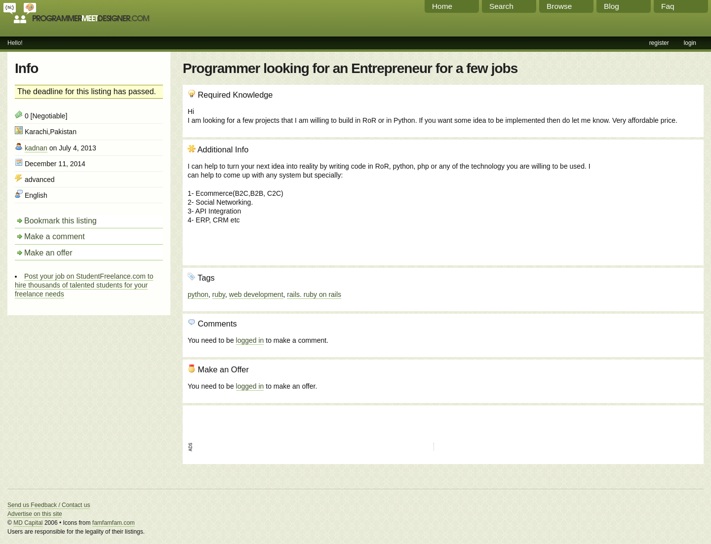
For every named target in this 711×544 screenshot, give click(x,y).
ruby (218, 294)
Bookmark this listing (60, 221)
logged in (250, 340)
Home (442, 6)
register (659, 42)
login (690, 42)
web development (256, 294)
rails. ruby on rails (314, 294)
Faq (667, 6)
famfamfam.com (113, 522)
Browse (559, 6)
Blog (611, 6)
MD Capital (27, 522)
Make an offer (48, 253)
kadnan (36, 148)
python (198, 294)
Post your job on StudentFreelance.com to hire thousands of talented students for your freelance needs (84, 285)
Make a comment (54, 236)
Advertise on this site (34, 513)
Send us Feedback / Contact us (48, 505)
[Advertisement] (645, 197)
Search (501, 6)
